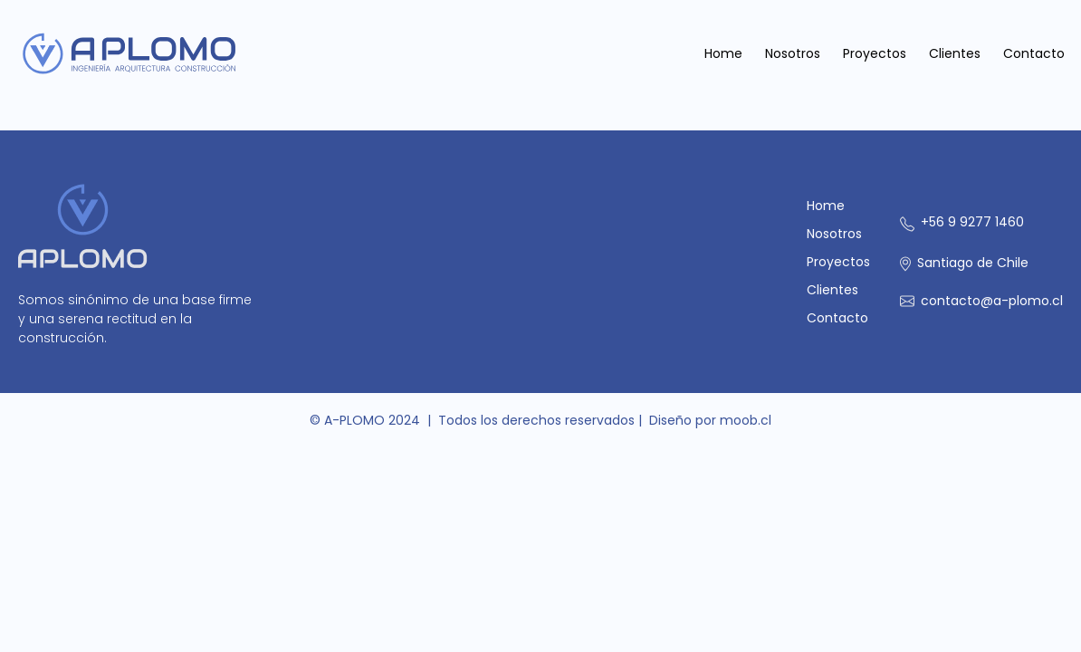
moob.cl (745, 420)
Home (723, 53)
